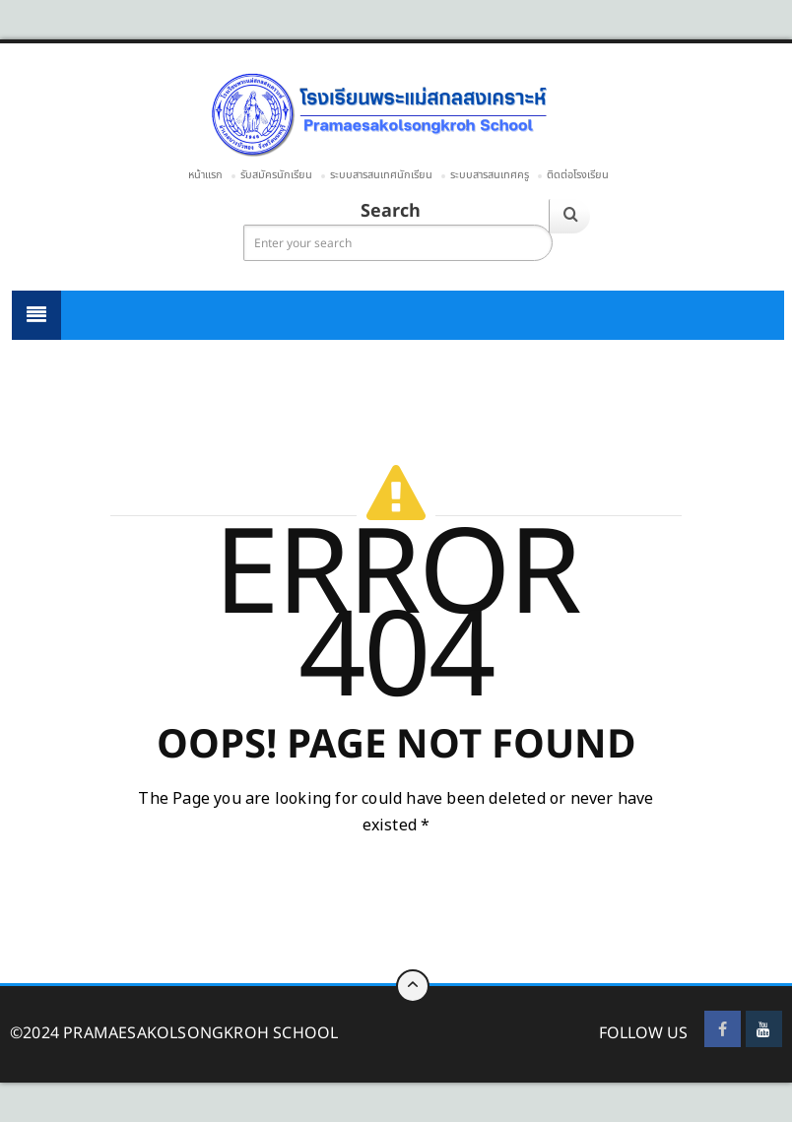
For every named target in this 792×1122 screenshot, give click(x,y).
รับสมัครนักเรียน (276, 174)
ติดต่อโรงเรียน (578, 174)
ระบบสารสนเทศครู (489, 174)
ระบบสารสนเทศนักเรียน (381, 174)
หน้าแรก (205, 174)
